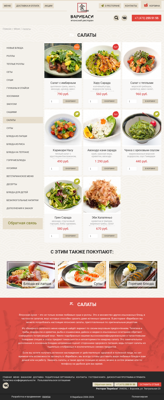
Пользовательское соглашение (53, 380)
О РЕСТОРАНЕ (110, 5)
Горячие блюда (16, 160)
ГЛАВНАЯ (7, 377)
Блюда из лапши (17, 136)
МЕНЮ (7, 5)
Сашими (12, 112)
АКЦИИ (48, 5)
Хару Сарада (102, 82)
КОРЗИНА (151, 5)
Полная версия (140, 396)
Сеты (9, 72)
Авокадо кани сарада (101, 150)
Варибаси (77, 397)
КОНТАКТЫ (131, 5)
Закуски (12, 104)
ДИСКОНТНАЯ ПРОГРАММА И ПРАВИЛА (126, 377)
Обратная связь (22, 223)
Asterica (46, 396)
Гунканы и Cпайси (18, 88)
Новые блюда (15, 48)
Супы (10, 128)
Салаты (11, 120)
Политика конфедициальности (19, 380)
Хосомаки (13, 96)
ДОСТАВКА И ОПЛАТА (27, 5)
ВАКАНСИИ (26, 377)
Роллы (11, 56)
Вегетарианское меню (20, 176)
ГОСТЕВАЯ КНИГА (96, 377)
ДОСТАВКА (38, 377)
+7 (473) (146, 18)
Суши (10, 80)
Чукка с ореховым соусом (141, 150)
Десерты (12, 184)
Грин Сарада (63, 217)
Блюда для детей (17, 192)
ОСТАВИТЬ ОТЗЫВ (149, 384)
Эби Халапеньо (102, 217)
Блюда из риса (16, 144)
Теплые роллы (15, 64)
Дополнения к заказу (20, 208)
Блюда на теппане (18, 152)
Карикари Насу (63, 150)
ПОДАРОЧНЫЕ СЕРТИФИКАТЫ (60, 377)
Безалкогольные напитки (22, 200)
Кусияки (12, 168)
